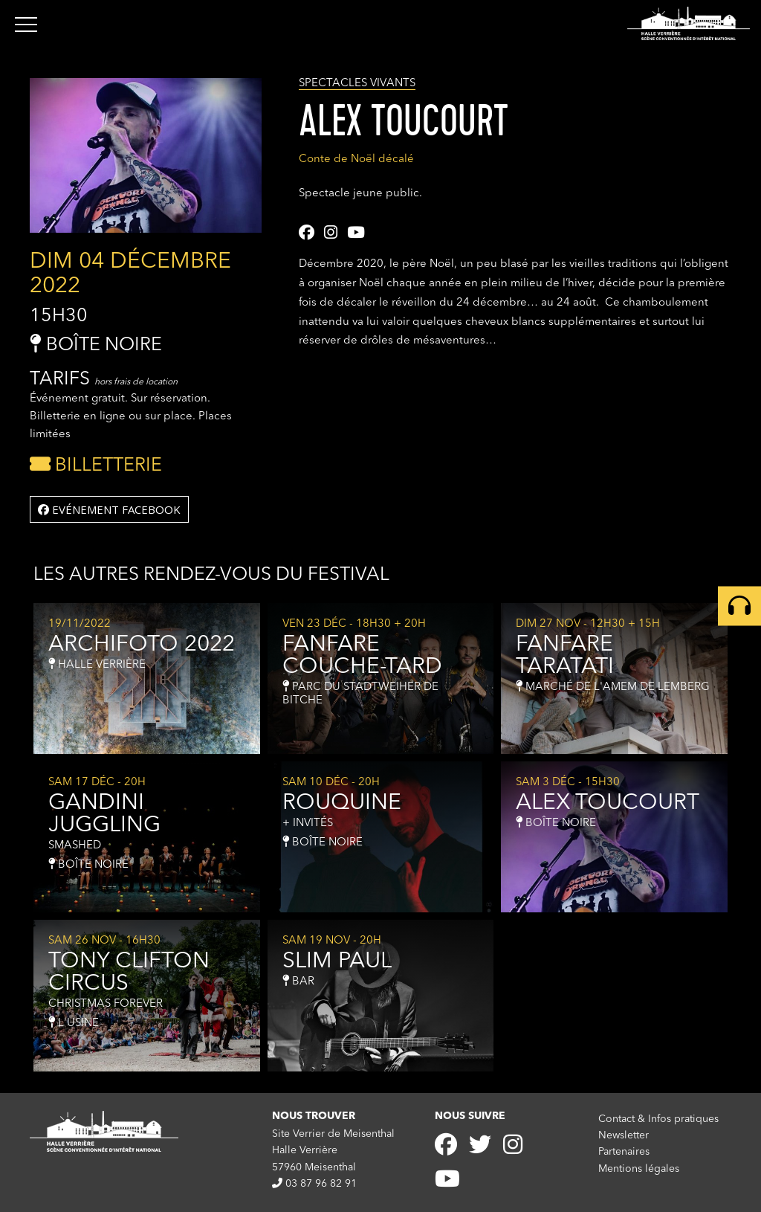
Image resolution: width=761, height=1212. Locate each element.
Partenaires (624, 1152)
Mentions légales (638, 1169)
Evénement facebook (109, 509)
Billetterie (96, 466)
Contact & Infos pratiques (658, 1119)
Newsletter (623, 1135)
